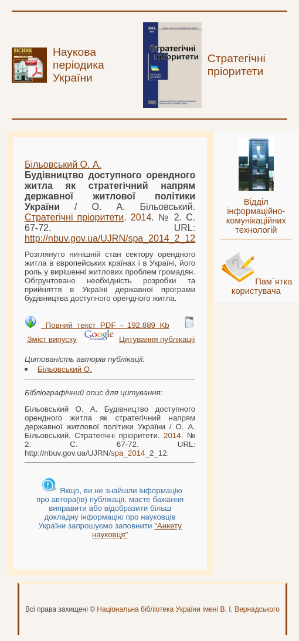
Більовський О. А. (63, 164)
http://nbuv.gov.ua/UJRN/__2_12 (110, 238)
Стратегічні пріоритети (74, 217)
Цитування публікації (157, 339)
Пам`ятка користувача (262, 286)
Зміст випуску (51, 339)
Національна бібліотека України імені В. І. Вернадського (188, 609)
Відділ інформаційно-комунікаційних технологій (256, 216)
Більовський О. (65, 369)
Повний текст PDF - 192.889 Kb (105, 325)
